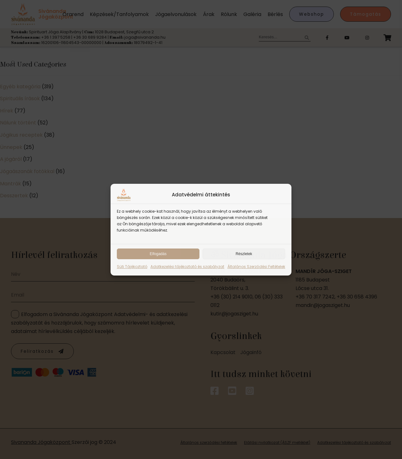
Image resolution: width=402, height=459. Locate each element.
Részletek (244, 254)
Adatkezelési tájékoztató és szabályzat (187, 266)
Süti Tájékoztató (132, 266)
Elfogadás (158, 254)
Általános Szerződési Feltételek (256, 266)
